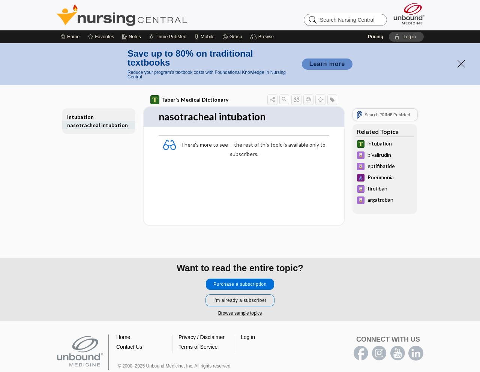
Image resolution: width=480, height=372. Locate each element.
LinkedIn (415, 353)
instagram (379, 353)
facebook (360, 353)
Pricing (375, 36)
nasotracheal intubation (97, 125)
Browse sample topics (240, 313)
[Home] (70, 36)
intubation (80, 117)
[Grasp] (232, 36)
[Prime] (167, 36)
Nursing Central (150, 15)
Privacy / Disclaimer (201, 337)
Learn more (327, 64)
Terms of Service (198, 347)
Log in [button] (248, 337)
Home (123, 337)
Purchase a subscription (240, 284)
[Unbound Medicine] (409, 14)
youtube (397, 353)
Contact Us (129, 347)
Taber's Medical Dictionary (189, 99)
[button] (263, 36)
